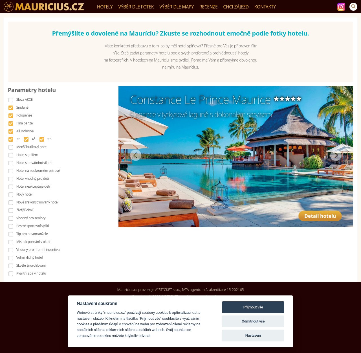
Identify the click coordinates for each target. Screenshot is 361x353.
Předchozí (135, 155)
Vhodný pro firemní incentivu (38, 249)
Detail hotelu (322, 212)
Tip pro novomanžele (32, 233)
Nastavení (253, 335)
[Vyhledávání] (353, 7)
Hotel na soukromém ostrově (38, 170)
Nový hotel (24, 194)
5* (49, 139)
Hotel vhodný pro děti (32, 178)
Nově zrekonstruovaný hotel (37, 202)
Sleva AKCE (24, 99)
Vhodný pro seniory (30, 218)
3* (18, 139)
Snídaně (22, 107)
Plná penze (24, 123)
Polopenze (24, 115)
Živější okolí (24, 210)
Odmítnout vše (253, 321)
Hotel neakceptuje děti (33, 186)
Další (336, 155)
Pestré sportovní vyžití (32, 225)
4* (34, 139)
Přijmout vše (253, 307)
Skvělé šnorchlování (31, 265)
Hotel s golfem (27, 154)
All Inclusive (25, 131)
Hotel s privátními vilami (34, 162)
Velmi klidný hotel (29, 257)
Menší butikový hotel (31, 146)
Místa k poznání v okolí (33, 241)
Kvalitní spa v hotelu (31, 273)
